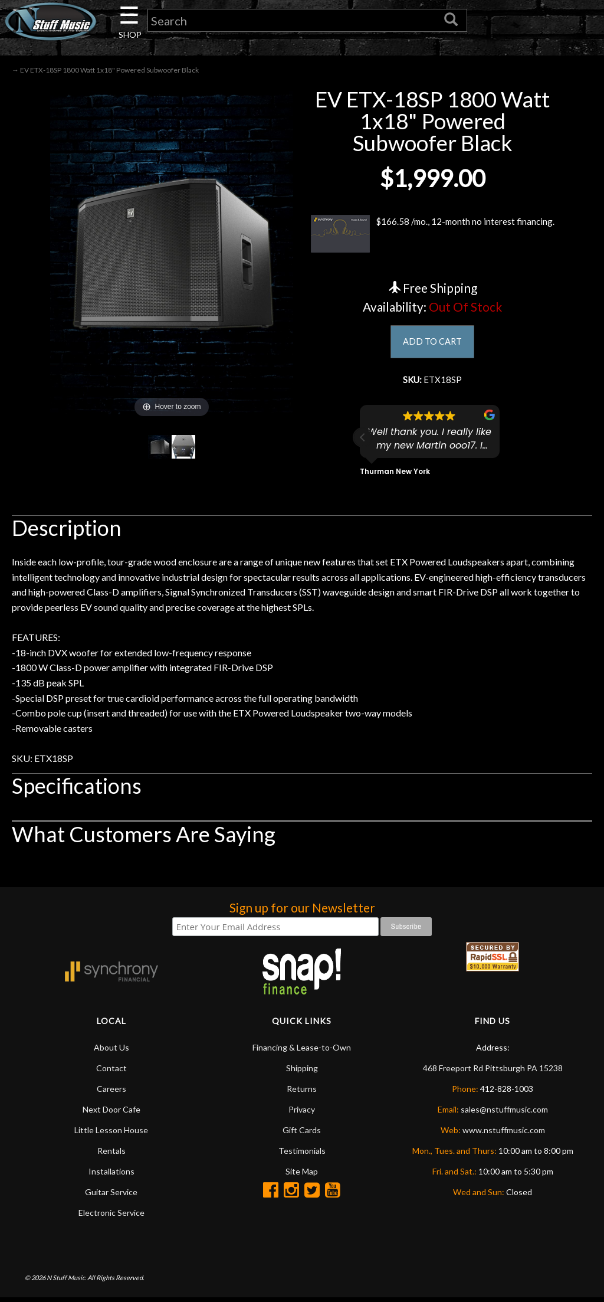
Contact (111, 1072)
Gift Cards (302, 1134)
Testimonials (302, 1155)
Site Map (301, 1175)
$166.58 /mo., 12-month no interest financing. (432, 236)
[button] (363, 441)
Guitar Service (111, 1196)
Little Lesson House (111, 1134)
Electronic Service (111, 1217)
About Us (111, 1051)
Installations (111, 1175)
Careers (111, 1093)
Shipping (302, 1072)
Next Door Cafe (111, 1113)
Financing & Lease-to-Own (301, 1051)
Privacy (301, 1113)
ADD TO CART (432, 343)
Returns (302, 1093)
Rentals (111, 1155)
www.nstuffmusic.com (503, 1134)
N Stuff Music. (66, 1281)
